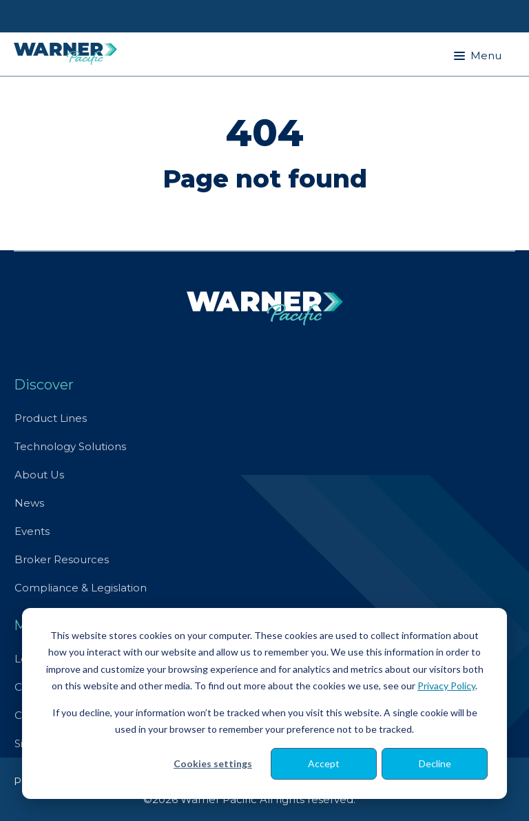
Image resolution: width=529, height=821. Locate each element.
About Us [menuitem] (39, 474)
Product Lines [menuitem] (50, 418)
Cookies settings (213, 763)
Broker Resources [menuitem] (61, 559)
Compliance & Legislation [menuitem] (80, 587)
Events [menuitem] (32, 531)
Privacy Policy (446, 685)
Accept (324, 763)
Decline (435, 763)
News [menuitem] (29, 502)
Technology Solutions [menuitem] (70, 446)
